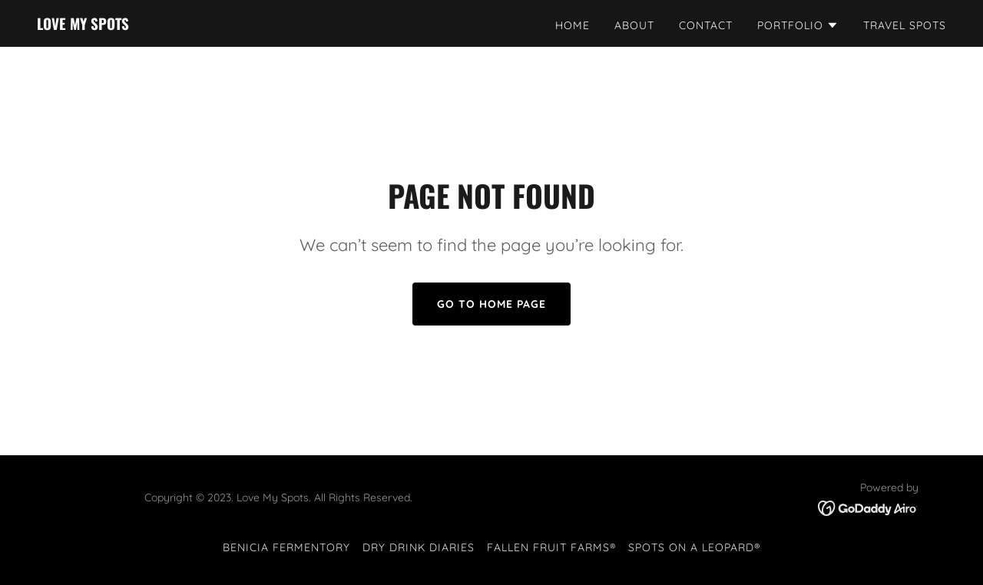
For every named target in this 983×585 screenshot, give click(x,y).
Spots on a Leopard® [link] (694, 547)
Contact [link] (706, 25)
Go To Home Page (491, 304)
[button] (798, 25)
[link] (83, 25)
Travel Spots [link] (904, 25)
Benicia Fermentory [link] (286, 547)
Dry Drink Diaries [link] (418, 547)
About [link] (634, 25)
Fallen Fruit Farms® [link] (551, 547)
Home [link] (572, 25)
